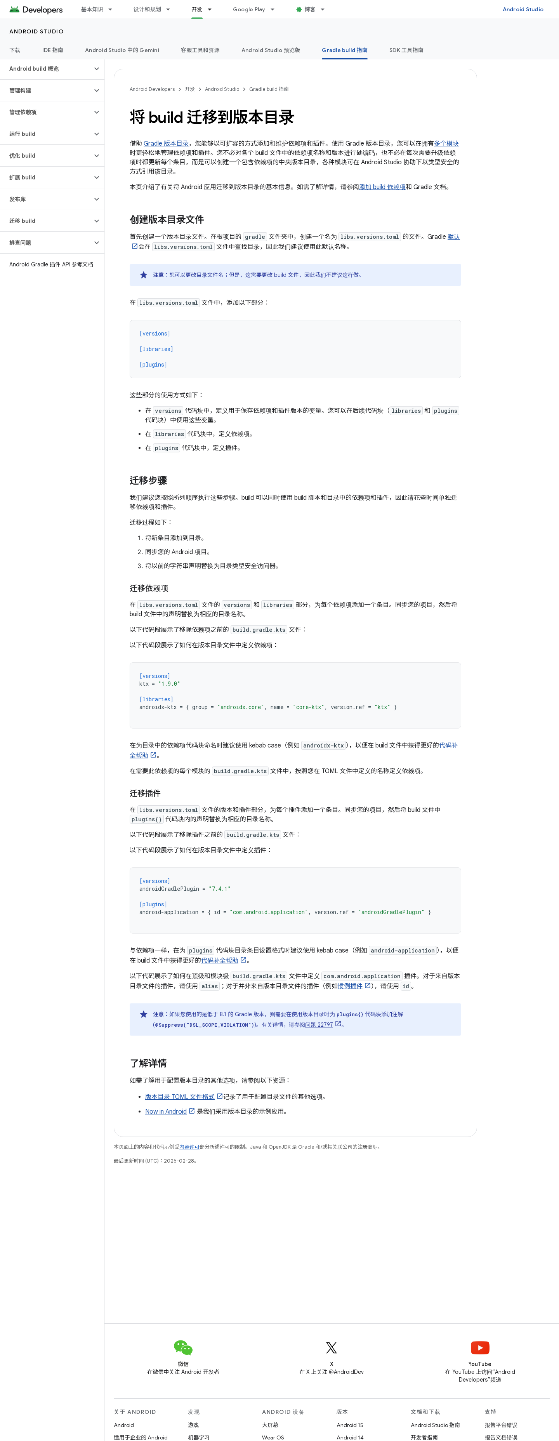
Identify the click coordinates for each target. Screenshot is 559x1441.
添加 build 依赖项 (382, 187)
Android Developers (152, 89)
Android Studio (523, 9)
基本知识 (92, 9)
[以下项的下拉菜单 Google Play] (276, 9)
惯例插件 (350, 986)
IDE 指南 (53, 50)
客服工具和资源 (200, 50)
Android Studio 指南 (435, 1425)
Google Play (249, 9)
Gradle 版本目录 (166, 144)
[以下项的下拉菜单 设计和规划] (171, 9)
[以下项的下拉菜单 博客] (326, 9)
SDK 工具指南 (406, 50)
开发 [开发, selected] (197, 9)
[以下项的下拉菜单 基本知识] (113, 9)
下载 (15, 50)
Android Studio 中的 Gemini (122, 50)
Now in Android (166, 1112)
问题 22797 (319, 1024)
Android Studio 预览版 (270, 50)
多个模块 (446, 144)
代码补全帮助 (219, 961)
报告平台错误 (501, 1425)
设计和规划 (147, 9)
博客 (310, 9)
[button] (46, 69)
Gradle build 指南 (269, 89)
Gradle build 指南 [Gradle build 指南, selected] (345, 50)
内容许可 (189, 1147)
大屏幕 (270, 1425)
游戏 (193, 1425)
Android (124, 1425)
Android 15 (350, 1425)
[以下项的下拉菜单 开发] (213, 9)
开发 (190, 89)
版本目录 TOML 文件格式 (180, 1097)
